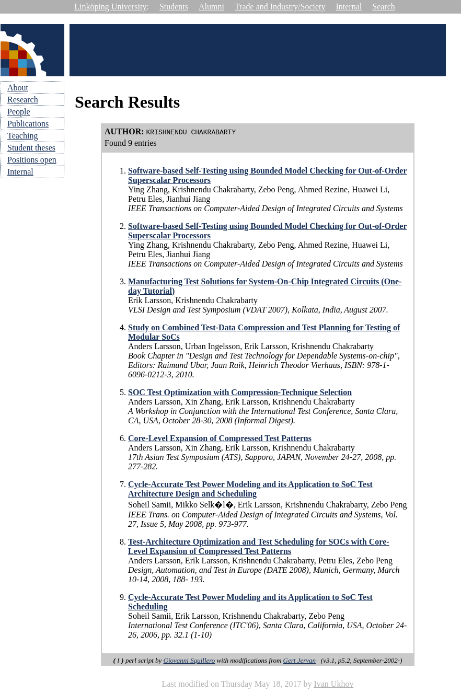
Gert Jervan (299, 660)
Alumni (211, 6)
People (18, 111)
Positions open (31, 159)
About (17, 87)
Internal (349, 6)
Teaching (22, 135)
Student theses (31, 147)
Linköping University (110, 6)
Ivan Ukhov (333, 683)
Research (22, 99)
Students (173, 6)
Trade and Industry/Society (280, 6)
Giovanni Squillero (189, 660)
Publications (28, 123)
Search (383, 6)
